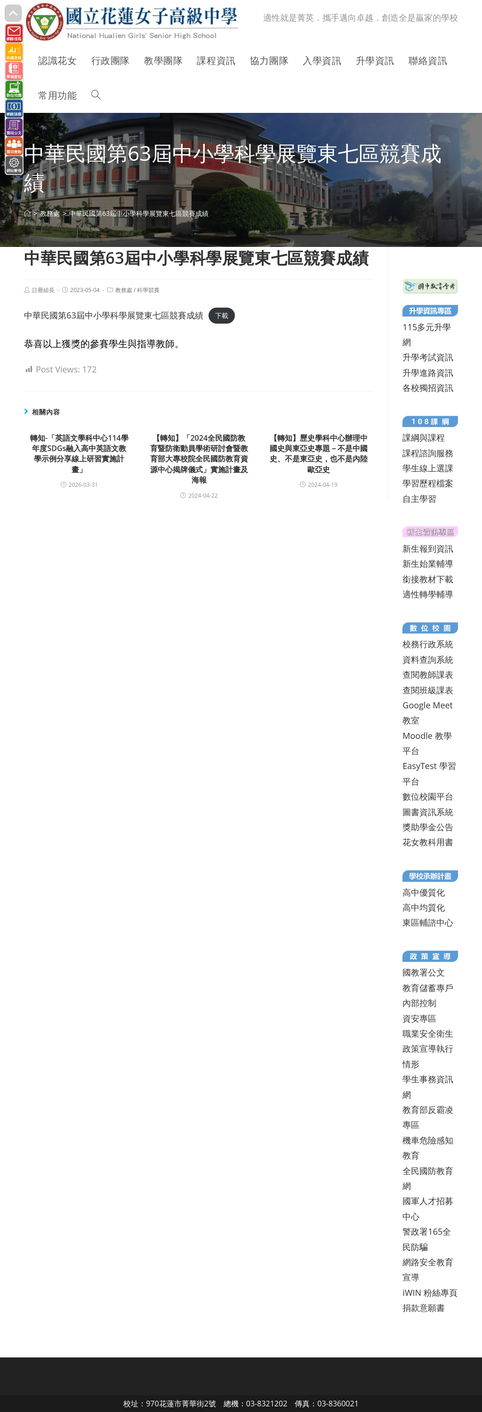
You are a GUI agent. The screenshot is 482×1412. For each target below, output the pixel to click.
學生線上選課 (427, 468)
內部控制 (419, 1002)
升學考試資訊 (427, 357)
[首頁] (27, 213)
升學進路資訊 (427, 372)
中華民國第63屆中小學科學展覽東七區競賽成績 (113, 315)
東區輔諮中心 (427, 922)
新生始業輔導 (427, 563)
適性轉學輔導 (427, 594)
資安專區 (419, 1018)
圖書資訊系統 (427, 811)
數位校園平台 (427, 796)
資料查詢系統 (427, 659)
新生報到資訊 (427, 548)
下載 (221, 315)
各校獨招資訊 (427, 387)
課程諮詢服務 (427, 453)
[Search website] (96, 95)
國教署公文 (423, 972)
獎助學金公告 (427, 827)
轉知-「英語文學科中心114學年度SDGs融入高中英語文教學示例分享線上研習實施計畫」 (79, 454)
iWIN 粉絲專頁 (429, 1292)
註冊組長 (43, 290)
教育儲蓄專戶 (427, 987)
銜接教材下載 (427, 579)
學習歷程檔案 (427, 483)
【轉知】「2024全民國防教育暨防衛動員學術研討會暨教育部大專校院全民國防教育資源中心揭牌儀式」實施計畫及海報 (199, 459)
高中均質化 (423, 907)
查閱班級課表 (427, 690)
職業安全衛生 (427, 1033)
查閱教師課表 (427, 674)
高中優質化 (423, 892)
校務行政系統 (427, 644)
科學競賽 (148, 290)
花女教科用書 (427, 842)
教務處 (123, 290)
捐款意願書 (423, 1307)
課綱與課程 (423, 437)
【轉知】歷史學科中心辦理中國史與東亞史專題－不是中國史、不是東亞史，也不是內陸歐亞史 (319, 454)
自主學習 (419, 498)
